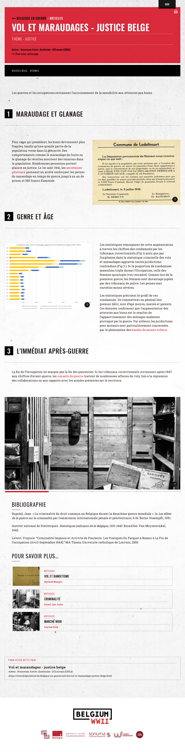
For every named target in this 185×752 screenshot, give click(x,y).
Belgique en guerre (32, 18)
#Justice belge (20, 70)
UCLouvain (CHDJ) (60, 49)
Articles (56, 18)
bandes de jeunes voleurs (149, 330)
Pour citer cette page (27, 54)
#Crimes (34, 70)
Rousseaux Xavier (30, 49)
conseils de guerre (70, 376)
